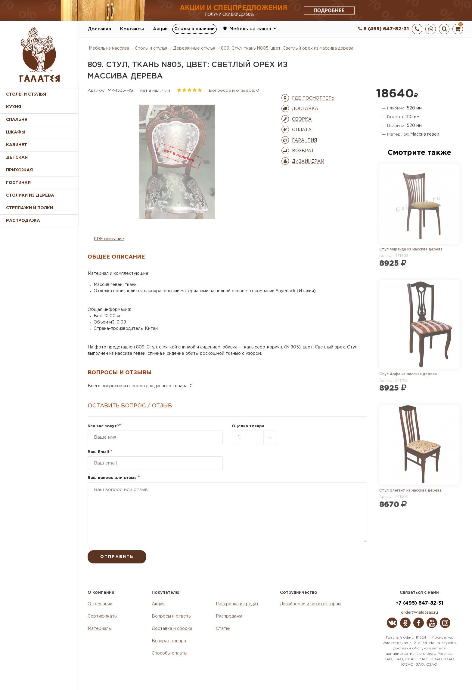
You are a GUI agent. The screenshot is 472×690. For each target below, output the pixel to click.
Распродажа (229, 616)
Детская (17, 157)
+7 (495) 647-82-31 (419, 603)
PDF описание (109, 239)
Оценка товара (248, 426)
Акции (160, 29)
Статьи (223, 628)
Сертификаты (102, 616)
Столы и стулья (26, 94)
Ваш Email (100, 452)
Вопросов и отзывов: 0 (234, 90)
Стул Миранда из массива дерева (410, 249)
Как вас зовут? (104, 426)
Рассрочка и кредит (237, 604)
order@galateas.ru (419, 612)
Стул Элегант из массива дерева (410, 490)
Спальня (16, 119)
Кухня (13, 107)
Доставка (99, 29)
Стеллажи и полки (29, 208)
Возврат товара (169, 641)
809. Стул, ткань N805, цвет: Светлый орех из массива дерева (287, 48)
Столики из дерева (30, 195)
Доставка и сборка (172, 628)
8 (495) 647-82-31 (383, 29)
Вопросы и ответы (171, 616)
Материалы (100, 628)
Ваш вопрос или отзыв (114, 478)
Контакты (132, 29)
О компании (100, 604)
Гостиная (18, 183)
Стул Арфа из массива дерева (408, 374)
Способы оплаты (169, 653)
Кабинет (16, 145)
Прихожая (19, 170)
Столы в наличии (194, 29)
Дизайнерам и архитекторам (310, 604)
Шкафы (15, 132)
